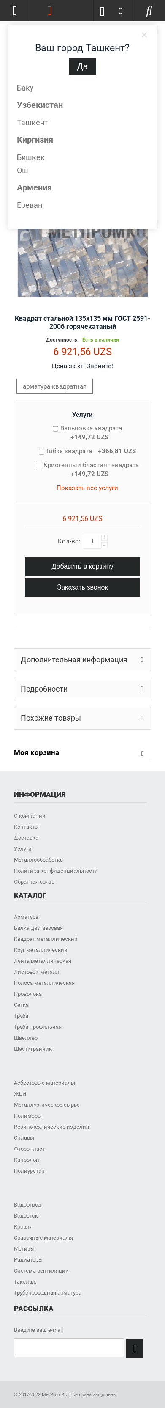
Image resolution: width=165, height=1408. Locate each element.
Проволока (28, 994)
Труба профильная (38, 1027)
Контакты (26, 826)
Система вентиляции (41, 1270)
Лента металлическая (42, 961)
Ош (22, 170)
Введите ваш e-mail (38, 1330)
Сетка (21, 1005)
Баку (25, 87)
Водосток (26, 1215)
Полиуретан (29, 1171)
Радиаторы (28, 1259)
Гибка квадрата (91, 451)
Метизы (24, 1248)
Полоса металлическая (44, 983)
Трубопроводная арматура (47, 1292)
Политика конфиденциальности (56, 870)
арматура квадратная (55, 386)
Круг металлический (41, 950)
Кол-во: (69, 541)
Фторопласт (29, 1149)
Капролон (26, 1160)
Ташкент (32, 122)
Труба (21, 1016)
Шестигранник (33, 1049)
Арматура (26, 917)
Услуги (82, 415)
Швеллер (26, 1038)
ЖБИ (20, 1094)
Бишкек (31, 157)
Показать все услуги (87, 488)
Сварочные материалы (43, 1237)
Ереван (29, 205)
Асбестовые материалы (44, 1083)
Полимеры (28, 1116)
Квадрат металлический (46, 939)
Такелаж (25, 1281)
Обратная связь (34, 881)
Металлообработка (38, 859)
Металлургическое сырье (47, 1105)
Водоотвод (27, 1204)
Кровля (23, 1226)
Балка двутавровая (38, 928)
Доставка (26, 837)
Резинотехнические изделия (51, 1127)
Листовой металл (37, 972)
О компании (30, 815)
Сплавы (24, 1138)
